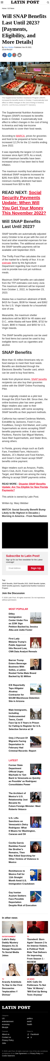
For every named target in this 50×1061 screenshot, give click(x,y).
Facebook (35, 1034)
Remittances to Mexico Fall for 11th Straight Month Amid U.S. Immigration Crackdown (22, 877)
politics (30, 1018)
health (29, 1024)
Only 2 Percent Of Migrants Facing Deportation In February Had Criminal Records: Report (22, 744)
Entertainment (9, 937)
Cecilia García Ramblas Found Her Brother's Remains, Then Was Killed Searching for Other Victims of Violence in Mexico (24, 852)
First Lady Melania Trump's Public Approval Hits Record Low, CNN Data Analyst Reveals (23, 645)
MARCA (20, 136)
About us (5, 1034)
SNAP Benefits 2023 (20, 584)
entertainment (7, 1021)
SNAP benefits (39, 379)
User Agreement (21, 1053)
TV (28, 937)
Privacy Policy (8, 1040)
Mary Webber (9, 47)
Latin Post (25, 2)
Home (4, 8)
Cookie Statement (8, 1056)
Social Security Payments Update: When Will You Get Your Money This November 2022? (24, 203)
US (3, 1018)
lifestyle (5, 1027)
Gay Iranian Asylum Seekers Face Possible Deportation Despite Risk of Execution (23, 899)
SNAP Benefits (7, 584)
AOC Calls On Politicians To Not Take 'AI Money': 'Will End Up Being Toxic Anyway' (37, 988)
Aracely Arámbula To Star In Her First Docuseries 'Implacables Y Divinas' (12, 988)
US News (11, 8)
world (29, 1021)
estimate (6, 263)
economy (6, 1024)
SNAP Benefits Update (37, 584)
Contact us (6, 1037)
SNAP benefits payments (11, 586)
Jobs (4, 1043)
